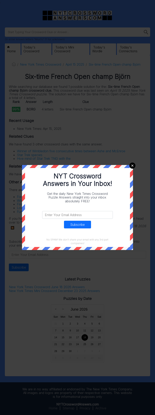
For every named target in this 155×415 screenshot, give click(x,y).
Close (132, 166)
